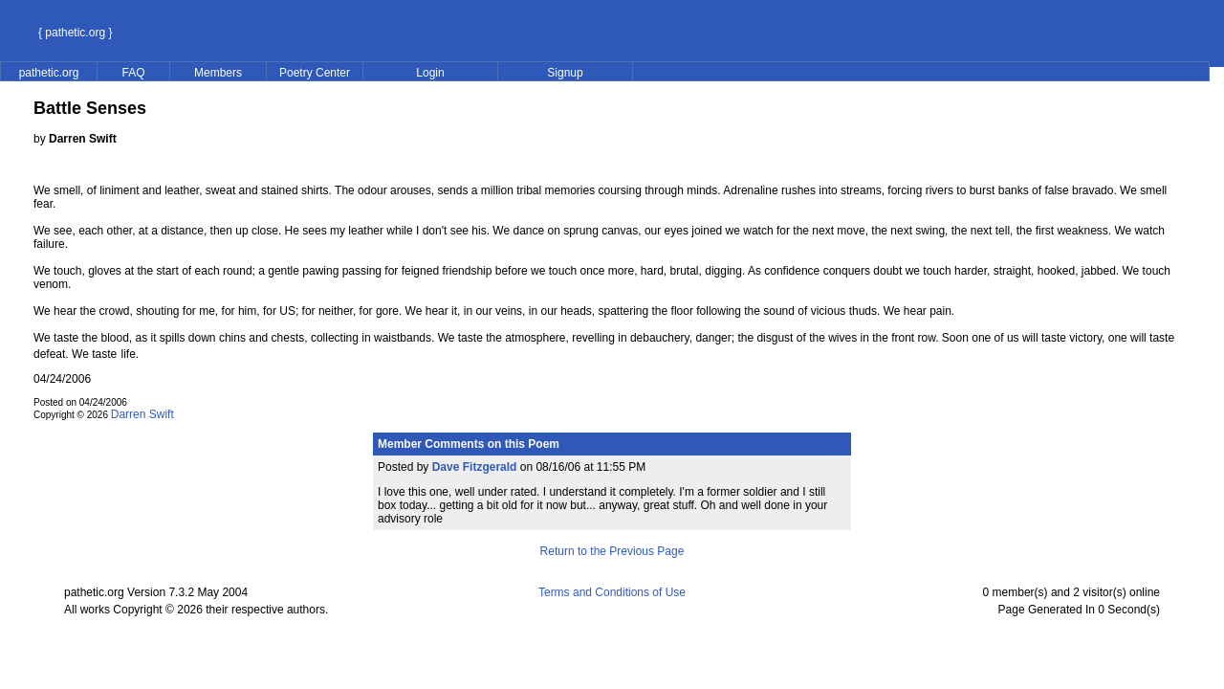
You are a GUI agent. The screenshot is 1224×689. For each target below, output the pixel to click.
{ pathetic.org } (75, 32)
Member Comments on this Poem (468, 444)
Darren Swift (142, 414)
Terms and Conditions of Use (612, 592)
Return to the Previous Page (612, 551)
